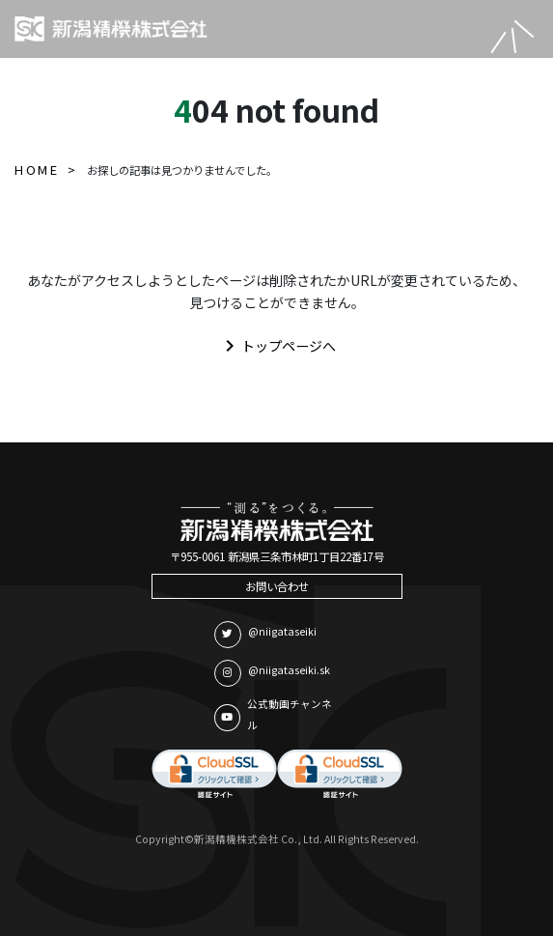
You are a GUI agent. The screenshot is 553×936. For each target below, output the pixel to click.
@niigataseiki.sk (272, 673)
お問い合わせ (277, 586)
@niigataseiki (265, 634)
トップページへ (277, 345)
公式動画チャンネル (273, 714)
